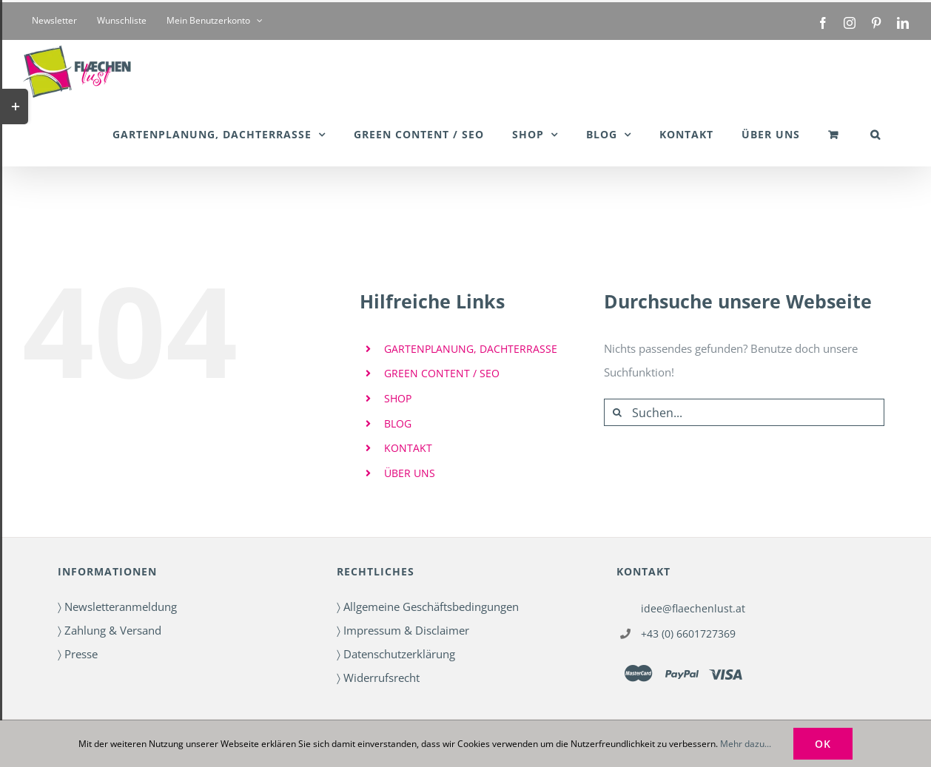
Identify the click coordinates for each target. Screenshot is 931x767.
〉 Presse (78, 653)
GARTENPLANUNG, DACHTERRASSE (470, 349)
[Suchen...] (744, 412)
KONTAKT (408, 448)
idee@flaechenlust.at (693, 608)
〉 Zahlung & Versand (109, 630)
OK (823, 744)
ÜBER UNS (409, 473)
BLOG (397, 423)
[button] (875, 134)
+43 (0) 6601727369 (688, 633)
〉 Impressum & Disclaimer (403, 630)
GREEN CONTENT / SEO (442, 373)
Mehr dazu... (745, 743)
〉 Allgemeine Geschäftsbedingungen (428, 606)
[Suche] (617, 412)
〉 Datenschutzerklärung (396, 653)
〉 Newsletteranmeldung (117, 606)
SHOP (397, 398)
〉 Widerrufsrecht (378, 677)
